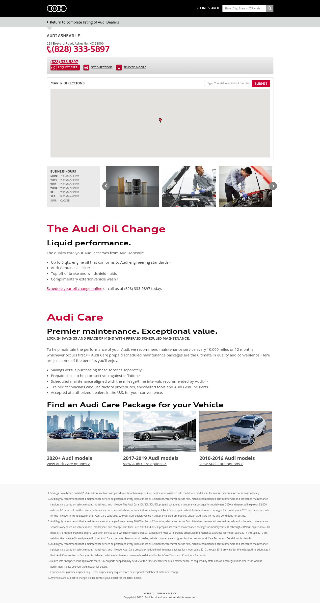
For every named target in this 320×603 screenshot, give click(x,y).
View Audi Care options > (68, 463)
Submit (261, 84)
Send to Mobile (135, 67)
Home (147, 593)
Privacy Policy (166, 593)
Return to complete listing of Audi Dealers (84, 22)
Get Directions (101, 67)
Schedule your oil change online (74, 288)
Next (273, 186)
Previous (106, 186)
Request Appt (67, 67)
